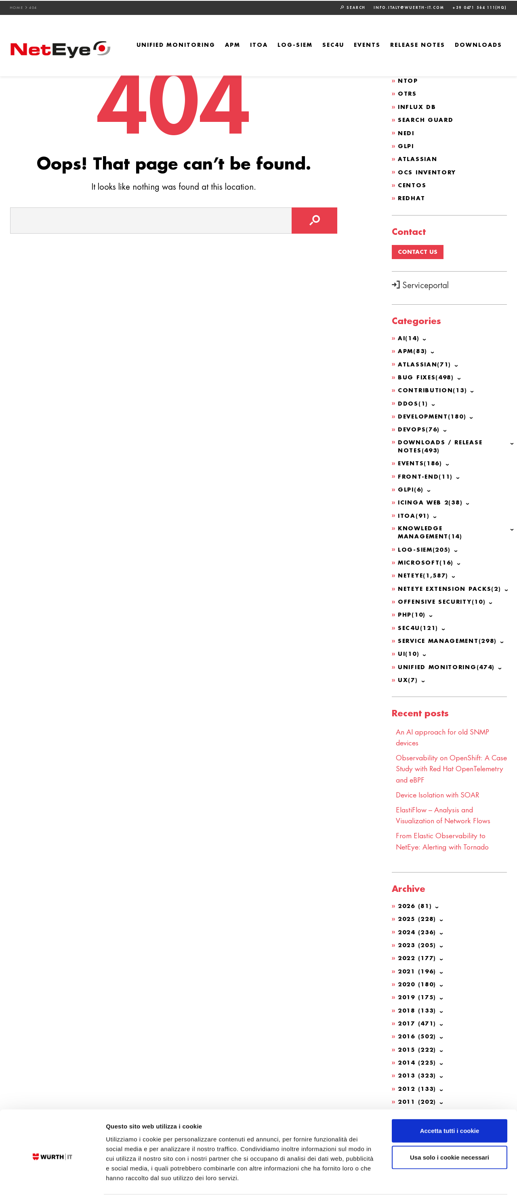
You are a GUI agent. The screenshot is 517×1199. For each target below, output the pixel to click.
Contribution (434, 388)
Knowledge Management (432, 530)
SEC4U (333, 44)
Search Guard (426, 119)
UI (409, 651)
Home (16, 7)
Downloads (478, 44)
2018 (418, 1005)
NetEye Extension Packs (452, 586)
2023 (418, 940)
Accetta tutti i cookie (449, 1103)
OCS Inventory (428, 171)
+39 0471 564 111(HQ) (479, 7)
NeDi (407, 132)
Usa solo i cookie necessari (449, 1130)
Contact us (418, 250)
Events (367, 44)
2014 (418, 1056)
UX (408, 677)
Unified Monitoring (176, 44)
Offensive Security (444, 599)
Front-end (426, 474)
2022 (418, 953)
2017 (418, 1018)
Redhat (412, 196)
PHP (413, 612)
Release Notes (417, 44)
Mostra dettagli (425, 1183)
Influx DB (417, 106)
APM (232, 44)
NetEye (425, 573)
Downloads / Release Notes (441, 444)
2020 (418, 979)
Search (353, 7)
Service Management (450, 638)
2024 (418, 927)
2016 (418, 1031)
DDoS (413, 401)
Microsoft (427, 560)
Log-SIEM (295, 44)
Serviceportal (420, 284)
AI (409, 337)
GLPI (406, 145)
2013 (418, 1069)
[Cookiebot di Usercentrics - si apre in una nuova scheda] (52, 1183)
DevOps (420, 427)
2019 (418, 992)
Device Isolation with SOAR (439, 791)
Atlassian (418, 158)
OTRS (407, 93)
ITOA (259, 44)
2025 (418, 914)
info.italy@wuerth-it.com (409, 7)
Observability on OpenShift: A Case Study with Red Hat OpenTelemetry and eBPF (444, 765)
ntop (408, 80)
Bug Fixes (427, 376)
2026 (416, 901)
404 (33, 7)
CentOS (412, 183)
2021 (418, 966)
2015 (418, 1043)
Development (434, 414)
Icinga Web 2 (432, 500)
